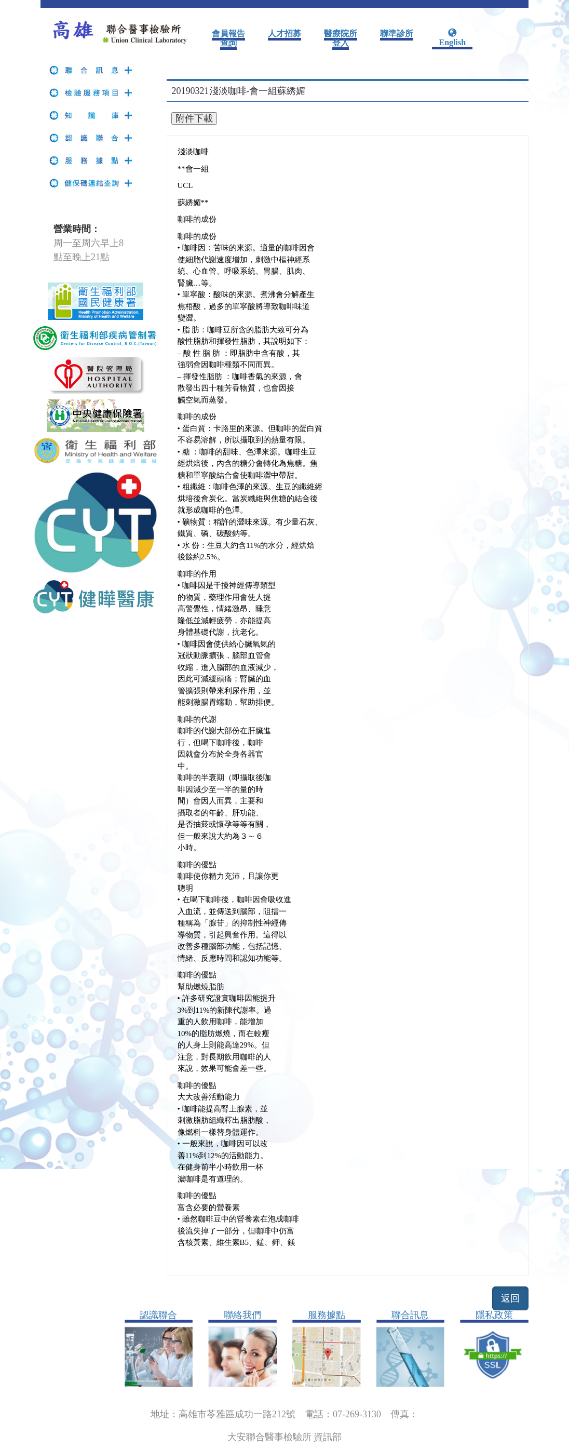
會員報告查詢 (228, 38)
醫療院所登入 (340, 38)
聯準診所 (396, 33)
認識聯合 (158, 1315)
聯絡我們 (242, 1315)
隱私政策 (494, 1315)
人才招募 (284, 33)
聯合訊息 (410, 1315)
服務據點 (326, 1315)
